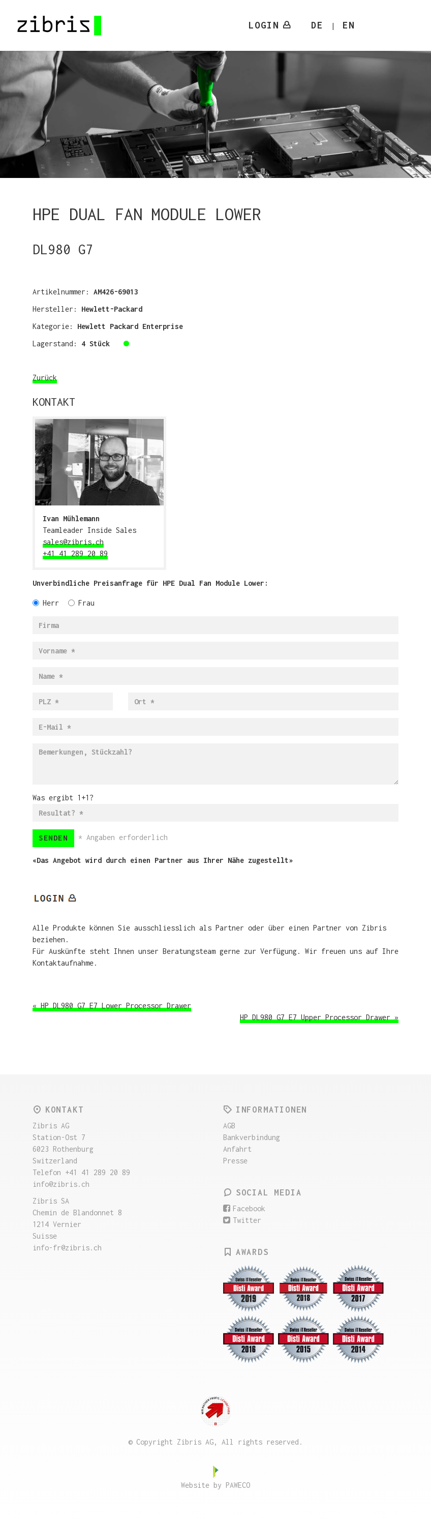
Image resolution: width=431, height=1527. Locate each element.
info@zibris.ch (61, 1184)
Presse (235, 1160)
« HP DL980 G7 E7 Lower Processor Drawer (112, 1005)
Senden (53, 837)
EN (349, 25)
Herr (46, 602)
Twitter (242, 1220)
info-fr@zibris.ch (67, 1247)
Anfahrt (237, 1149)
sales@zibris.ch (73, 541)
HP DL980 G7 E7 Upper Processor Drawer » (319, 1017)
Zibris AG (60, 25)
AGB (229, 1125)
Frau (81, 602)
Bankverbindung (251, 1137)
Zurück (45, 377)
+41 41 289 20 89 (75, 553)
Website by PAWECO (215, 1485)
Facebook (244, 1208)
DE (317, 25)
